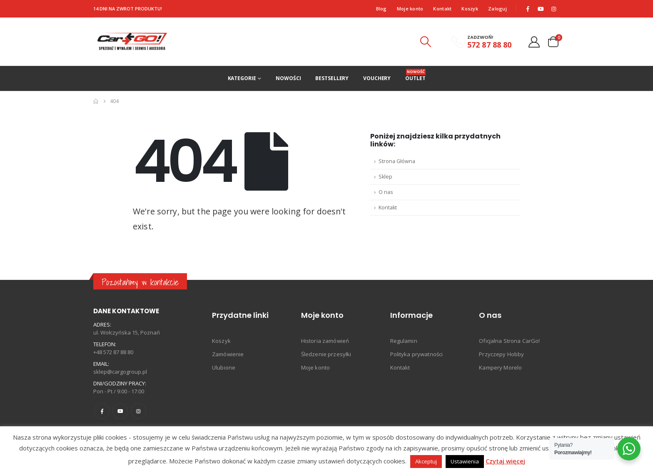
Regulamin (403, 341)
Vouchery (377, 78)
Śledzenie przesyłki (326, 354)
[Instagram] (553, 8)
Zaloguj (497, 8)
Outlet (415, 75)
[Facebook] (528, 8)
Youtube (120, 411)
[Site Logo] (132, 42)
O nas (386, 192)
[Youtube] (541, 8)
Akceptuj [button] (426, 461)
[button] (425, 41)
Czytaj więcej (505, 461)
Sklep (385, 176)
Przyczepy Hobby (501, 354)
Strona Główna (397, 161)
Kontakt (442, 8)
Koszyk (469, 8)
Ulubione (223, 367)
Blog (381, 8)
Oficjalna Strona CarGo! (509, 341)
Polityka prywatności (416, 354)
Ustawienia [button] (465, 461)
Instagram (138, 411)
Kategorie (242, 78)
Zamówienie (228, 354)
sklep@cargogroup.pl (120, 371)
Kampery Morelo (500, 367)
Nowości (288, 78)
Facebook (102, 411)
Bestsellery (332, 78)
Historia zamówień (325, 341)
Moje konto (410, 8)
